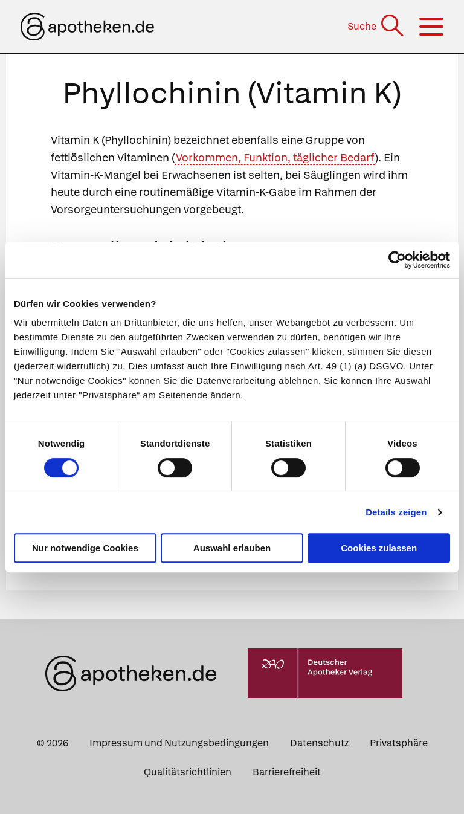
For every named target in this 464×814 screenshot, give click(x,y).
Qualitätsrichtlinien (187, 772)
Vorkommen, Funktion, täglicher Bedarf (275, 157)
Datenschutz (319, 743)
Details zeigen (396, 512)
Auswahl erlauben (232, 548)
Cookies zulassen (379, 548)
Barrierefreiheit (287, 772)
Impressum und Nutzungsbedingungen (179, 743)
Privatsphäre (399, 743)
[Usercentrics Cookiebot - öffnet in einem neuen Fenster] (397, 260)
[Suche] (377, 26)
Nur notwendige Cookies (85, 548)
